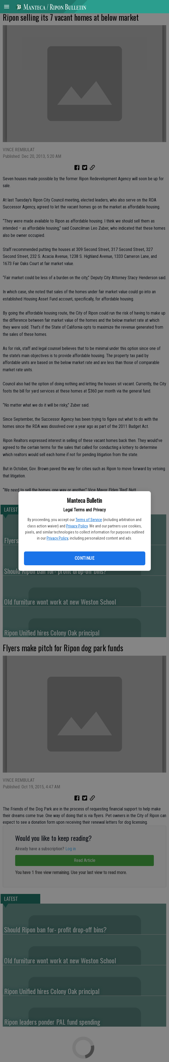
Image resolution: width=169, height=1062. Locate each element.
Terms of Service (89, 519)
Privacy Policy (77, 526)
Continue (84, 558)
